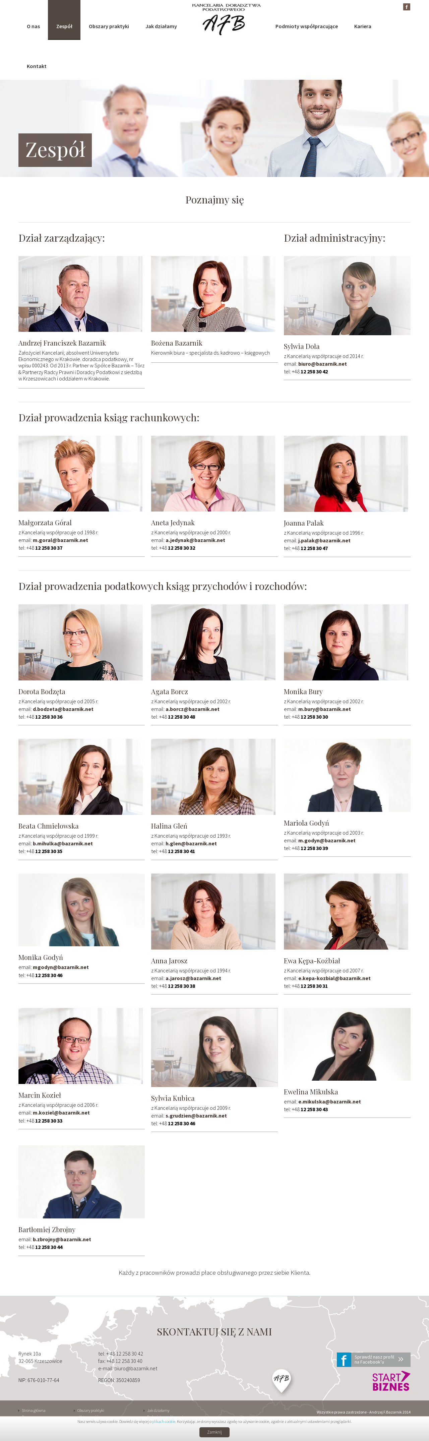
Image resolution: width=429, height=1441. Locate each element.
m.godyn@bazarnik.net (327, 840)
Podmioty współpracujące (306, 26)
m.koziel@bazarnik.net (61, 1112)
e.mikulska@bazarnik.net (329, 1101)
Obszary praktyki (109, 26)
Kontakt (37, 66)
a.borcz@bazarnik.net (193, 709)
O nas (33, 26)
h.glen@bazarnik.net (191, 843)
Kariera (362, 26)
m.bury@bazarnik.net (324, 709)
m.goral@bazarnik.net (60, 540)
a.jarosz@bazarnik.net (193, 978)
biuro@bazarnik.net (322, 363)
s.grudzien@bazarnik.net (196, 1115)
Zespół (64, 26)
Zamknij (214, 1432)
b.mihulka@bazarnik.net (63, 843)
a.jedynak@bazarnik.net (195, 540)
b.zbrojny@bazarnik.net (62, 1239)
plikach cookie (163, 1421)
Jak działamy (161, 26)
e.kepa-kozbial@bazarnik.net (334, 978)
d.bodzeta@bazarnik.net (63, 709)
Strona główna (34, 1410)
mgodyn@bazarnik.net (61, 967)
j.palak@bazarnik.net (324, 540)
